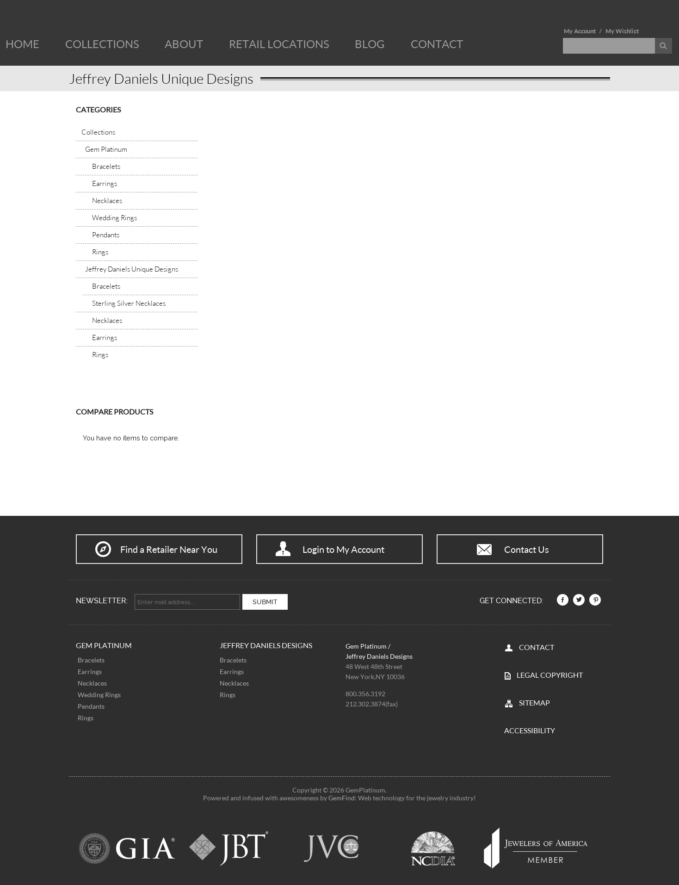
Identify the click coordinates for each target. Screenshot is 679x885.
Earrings (90, 671)
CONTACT (536, 646)
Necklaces (92, 682)
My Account (580, 31)
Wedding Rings (99, 694)
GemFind (341, 797)
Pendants (91, 705)
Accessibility (529, 729)
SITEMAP (534, 701)
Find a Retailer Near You (168, 549)
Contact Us (526, 549)
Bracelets (91, 659)
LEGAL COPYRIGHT (550, 673)
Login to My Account (343, 549)
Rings (85, 717)
